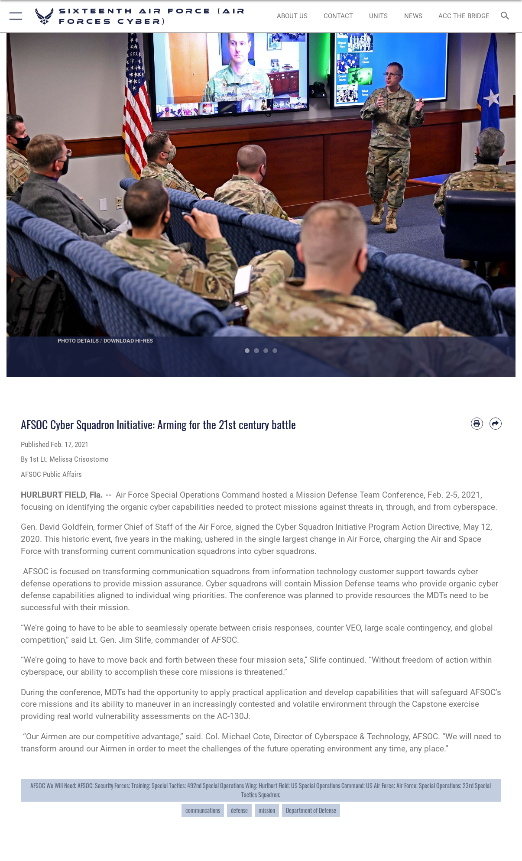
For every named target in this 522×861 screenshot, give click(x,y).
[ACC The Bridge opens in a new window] (464, 16)
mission (267, 810)
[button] (14, 16)
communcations (202, 810)
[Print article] (477, 424)
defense (239, 810)
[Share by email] (496, 424)
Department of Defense (311, 810)
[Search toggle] (506, 16)
